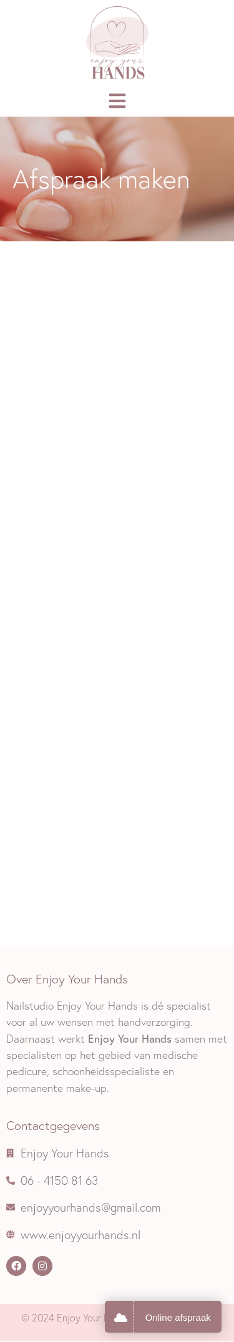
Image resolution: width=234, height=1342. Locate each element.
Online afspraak (178, 1317)
